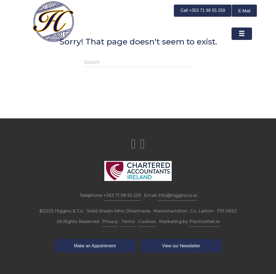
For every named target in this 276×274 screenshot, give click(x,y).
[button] (203, 11)
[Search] (138, 62)
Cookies (147, 221)
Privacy (110, 221)
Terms (128, 221)
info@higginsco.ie (177, 195)
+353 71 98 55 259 (122, 195)
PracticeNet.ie (204, 221)
